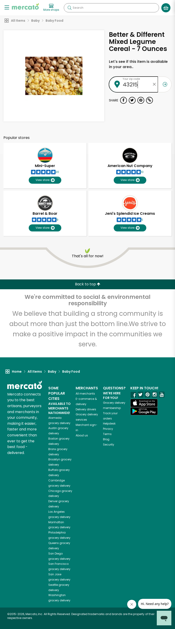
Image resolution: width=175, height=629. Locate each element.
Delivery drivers (86, 409)
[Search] (111, 7)
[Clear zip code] (154, 84)
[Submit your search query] (69, 7)
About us (82, 435)
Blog (106, 439)
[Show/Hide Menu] (7, 7)
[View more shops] (51, 8)
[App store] (144, 403)
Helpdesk (109, 423)
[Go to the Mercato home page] (25, 6)
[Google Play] (144, 411)
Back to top (87, 284)
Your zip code (131, 79)
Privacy (108, 429)
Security (108, 444)
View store (45, 180)
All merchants (85, 393)
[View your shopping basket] (165, 7)
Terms (107, 434)
